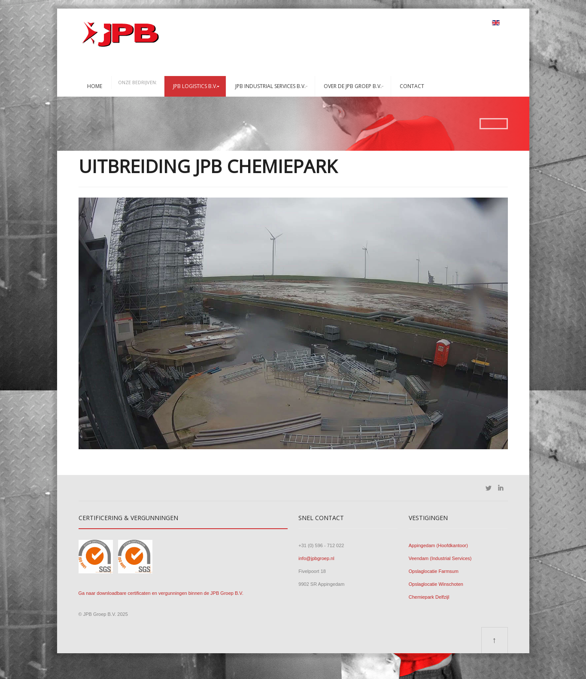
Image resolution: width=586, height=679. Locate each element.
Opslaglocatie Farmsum (433, 571)
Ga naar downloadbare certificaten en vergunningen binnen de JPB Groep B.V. (161, 593)
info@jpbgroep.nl (316, 558)
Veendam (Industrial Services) (440, 558)
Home (94, 86)
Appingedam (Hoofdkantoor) (438, 545)
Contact (412, 86)
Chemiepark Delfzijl (429, 597)
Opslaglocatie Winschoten (436, 584)
